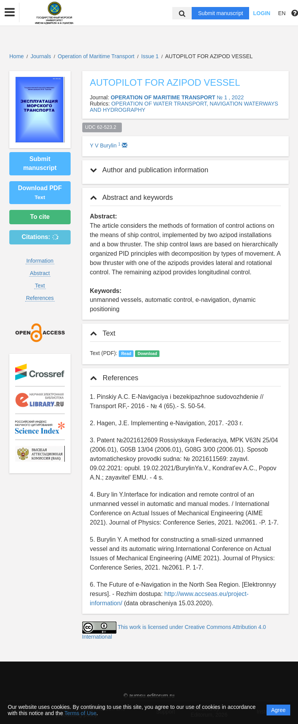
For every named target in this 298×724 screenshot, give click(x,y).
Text (40, 285)
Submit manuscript (220, 13)
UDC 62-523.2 (102, 127)
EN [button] (282, 13)
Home (16, 56)
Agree (278, 710)
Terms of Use (80, 713)
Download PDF (40, 192)
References (40, 298)
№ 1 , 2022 (230, 97)
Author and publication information (149, 170)
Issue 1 (150, 56)
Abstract (40, 273)
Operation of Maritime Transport (97, 56)
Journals (41, 56)
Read (126, 353)
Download (147, 353)
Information (40, 261)
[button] (9, 12)
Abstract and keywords (131, 197)
